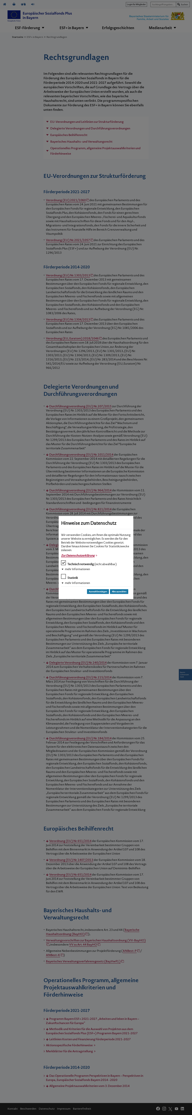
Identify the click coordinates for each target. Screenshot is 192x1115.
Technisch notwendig (89, 563)
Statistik (69, 577)
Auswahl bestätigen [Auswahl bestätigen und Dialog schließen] (98, 591)
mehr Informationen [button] (77, 569)
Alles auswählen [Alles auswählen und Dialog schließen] (119, 591)
